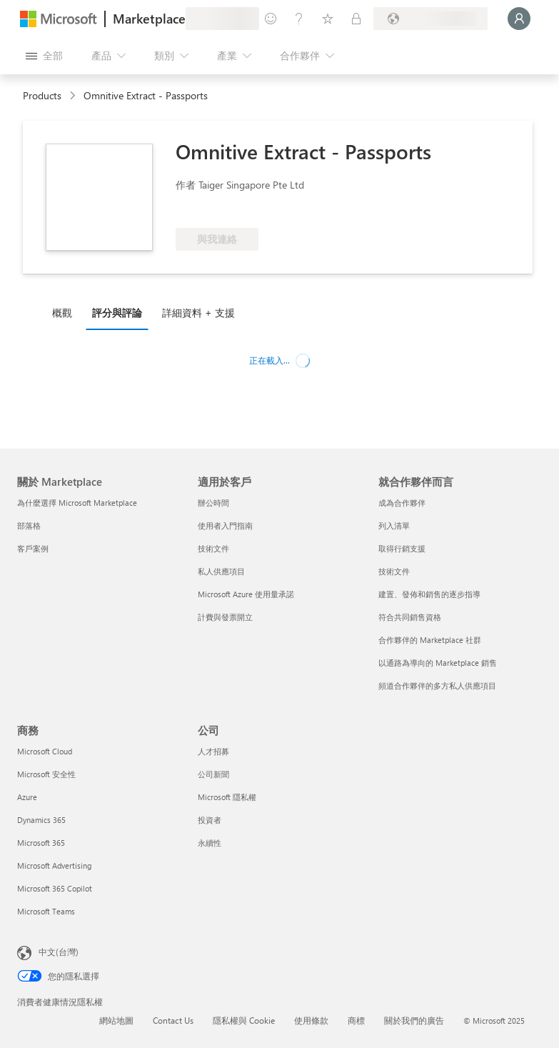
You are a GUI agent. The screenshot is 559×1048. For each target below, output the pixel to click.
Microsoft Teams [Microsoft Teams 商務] (46, 911)
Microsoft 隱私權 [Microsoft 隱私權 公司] (227, 797)
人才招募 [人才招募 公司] (213, 751)
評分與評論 (117, 312)
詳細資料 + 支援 (198, 312)
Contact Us (173, 1020)
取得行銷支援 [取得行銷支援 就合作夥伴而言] (401, 548)
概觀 (62, 312)
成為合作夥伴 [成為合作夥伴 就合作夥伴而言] (401, 502)
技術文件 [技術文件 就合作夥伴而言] (394, 571)
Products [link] (42, 95)
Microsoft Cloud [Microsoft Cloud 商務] (44, 751)
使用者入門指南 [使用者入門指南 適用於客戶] (225, 525)
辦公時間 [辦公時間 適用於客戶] (213, 502)
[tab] (66, 312)
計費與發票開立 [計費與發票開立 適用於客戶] (225, 617)
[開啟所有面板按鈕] (44, 55)
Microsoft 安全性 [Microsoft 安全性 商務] (46, 774)
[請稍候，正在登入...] (519, 18)
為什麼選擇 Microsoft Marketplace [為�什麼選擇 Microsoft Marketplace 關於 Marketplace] (77, 502)
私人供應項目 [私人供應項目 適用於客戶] (221, 571)
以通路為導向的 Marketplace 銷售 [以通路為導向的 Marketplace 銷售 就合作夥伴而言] (437, 662)
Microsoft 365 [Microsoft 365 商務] (41, 842)
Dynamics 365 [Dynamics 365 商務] (41, 819)
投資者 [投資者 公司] (209, 819)
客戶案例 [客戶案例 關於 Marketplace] (33, 548)
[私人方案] (356, 18)
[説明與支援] (299, 18)
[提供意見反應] (270, 18)
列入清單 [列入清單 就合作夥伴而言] (394, 525)
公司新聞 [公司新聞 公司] (213, 774)
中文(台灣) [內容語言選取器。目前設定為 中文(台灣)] (59, 951)
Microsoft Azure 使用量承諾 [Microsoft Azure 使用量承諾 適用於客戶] (246, 594)
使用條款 (311, 1020)
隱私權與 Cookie (244, 1020)
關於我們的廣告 (414, 1020)
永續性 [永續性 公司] (209, 842)
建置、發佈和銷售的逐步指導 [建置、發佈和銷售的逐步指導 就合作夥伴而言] (429, 594)
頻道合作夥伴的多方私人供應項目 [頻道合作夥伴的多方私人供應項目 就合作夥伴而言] (437, 685)
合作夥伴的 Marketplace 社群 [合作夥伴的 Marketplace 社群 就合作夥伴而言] (429, 639)
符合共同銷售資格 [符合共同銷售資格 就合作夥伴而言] (409, 617)
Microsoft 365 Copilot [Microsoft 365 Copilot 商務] (54, 888)
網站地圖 (116, 1020)
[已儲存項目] (327, 18)
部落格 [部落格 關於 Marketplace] (29, 525)
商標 (356, 1020)
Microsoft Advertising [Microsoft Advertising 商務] (54, 865)
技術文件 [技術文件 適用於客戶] (213, 548)
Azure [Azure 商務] (27, 797)
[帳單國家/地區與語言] (430, 18)
